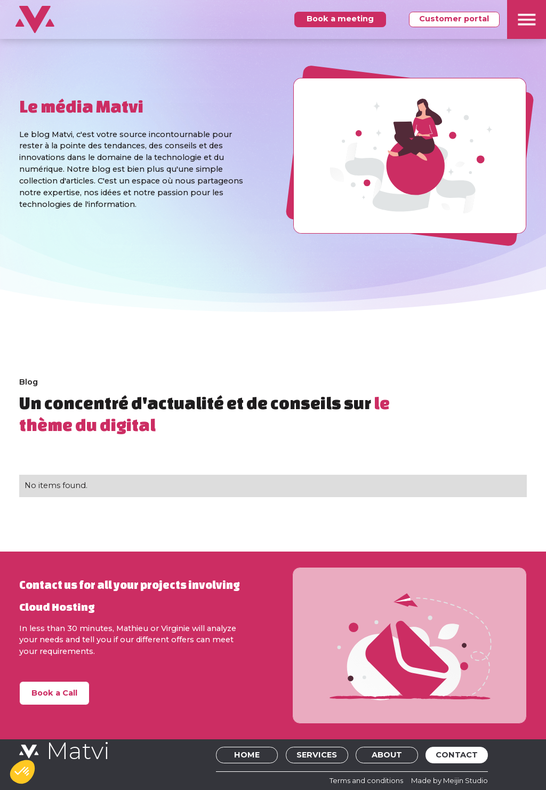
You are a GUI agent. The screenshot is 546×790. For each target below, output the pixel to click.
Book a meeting (340, 18)
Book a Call (54, 693)
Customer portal (454, 18)
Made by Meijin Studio (449, 780)
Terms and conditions (366, 780)
